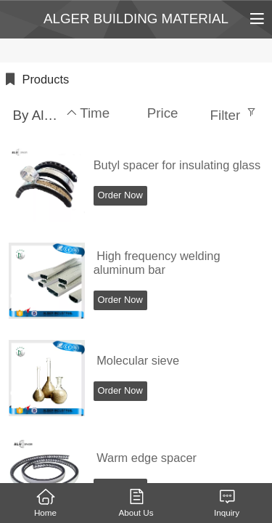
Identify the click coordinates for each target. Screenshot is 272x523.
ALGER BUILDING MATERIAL (136, 18)
